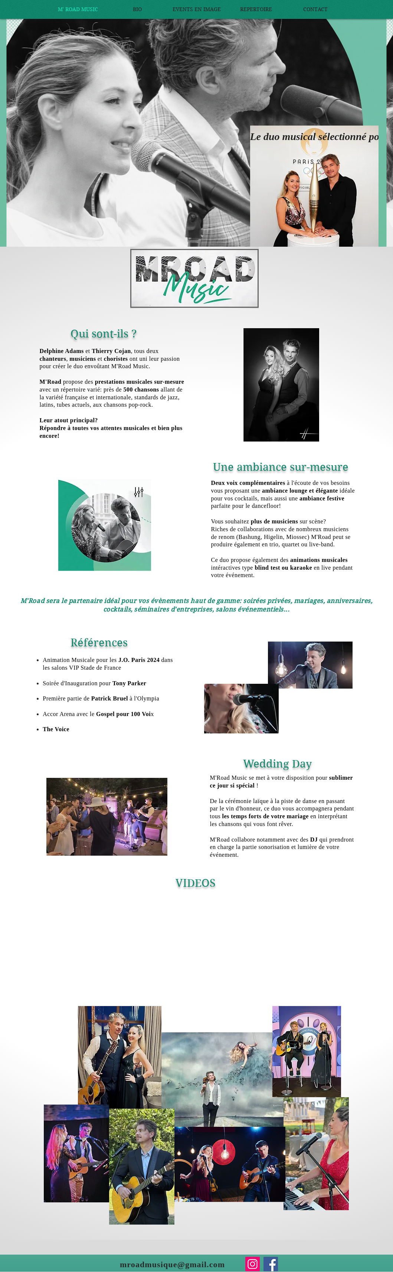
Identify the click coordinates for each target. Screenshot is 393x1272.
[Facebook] (270, 1264)
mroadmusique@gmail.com (172, 1264)
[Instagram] (252, 1264)
